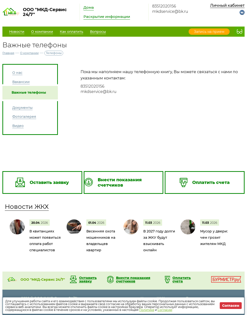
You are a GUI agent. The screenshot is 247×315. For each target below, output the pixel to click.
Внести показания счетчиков (133, 279)
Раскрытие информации (106, 16)
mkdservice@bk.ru (170, 11)
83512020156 (164, 6)
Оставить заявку (88, 279)
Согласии (165, 310)
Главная (8, 53)
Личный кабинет (227, 5)
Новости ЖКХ (27, 206)
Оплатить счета (181, 279)
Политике (146, 310)
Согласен (230, 305)
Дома (88, 7)
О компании (29, 53)
